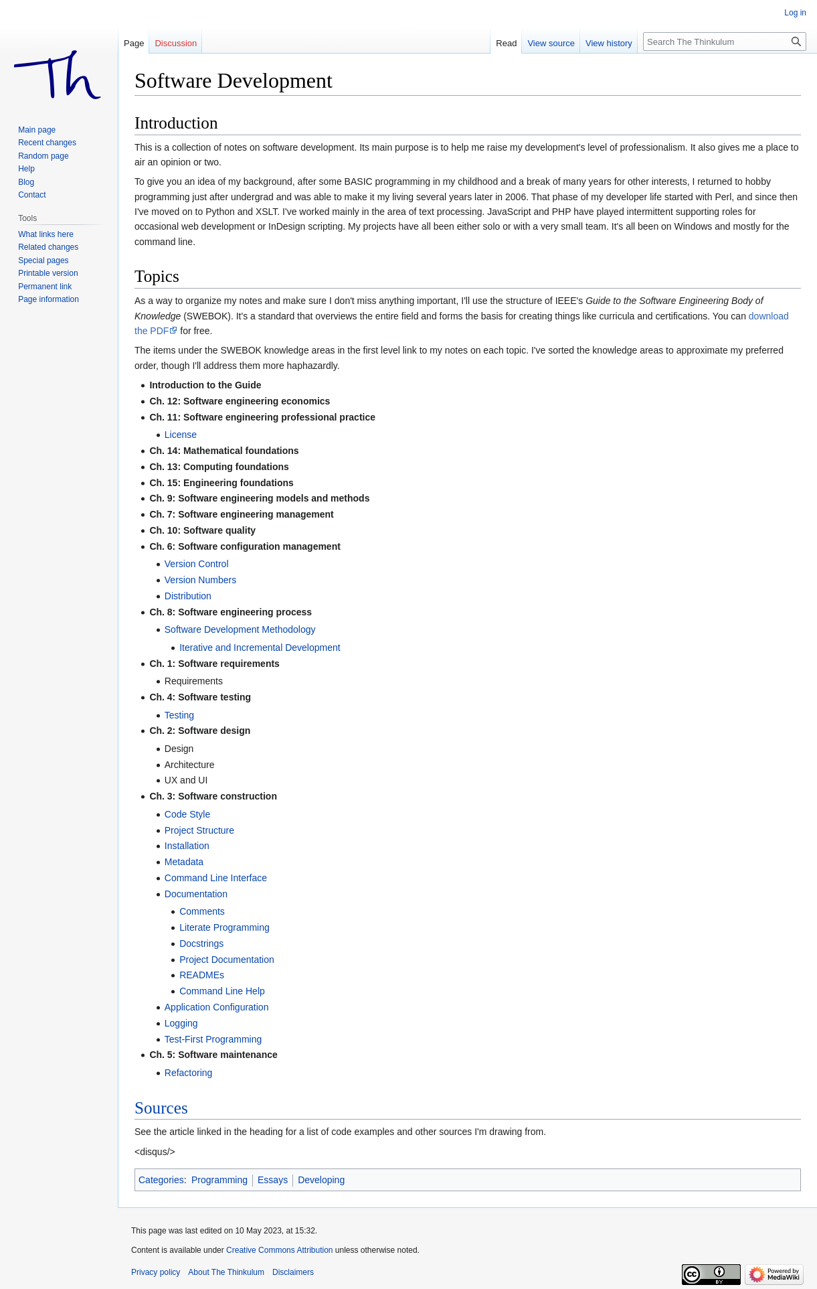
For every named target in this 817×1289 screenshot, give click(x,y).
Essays (273, 1179)
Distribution (188, 596)
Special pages (43, 260)
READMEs (201, 975)
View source (551, 43)
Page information (48, 299)
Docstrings (201, 943)
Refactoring (189, 1072)
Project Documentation (226, 959)
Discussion (176, 43)
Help (26, 168)
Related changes (48, 247)
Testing (179, 715)
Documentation (196, 894)
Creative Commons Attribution (279, 1250)
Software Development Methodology (240, 629)
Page (134, 43)
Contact (32, 195)
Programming (219, 1179)
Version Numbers (200, 580)
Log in (795, 12)
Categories (161, 1179)
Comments (202, 911)
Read (506, 43)
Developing (321, 1179)
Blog (26, 182)
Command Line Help (222, 991)
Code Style (187, 814)
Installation (187, 845)
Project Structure (199, 830)
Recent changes (47, 142)
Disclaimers (293, 1272)
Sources (161, 1108)
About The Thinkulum (226, 1272)
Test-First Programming (213, 1039)
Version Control (197, 563)
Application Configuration (217, 1007)
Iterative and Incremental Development (259, 647)
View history (608, 43)
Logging (181, 1023)
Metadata (184, 861)
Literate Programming (224, 927)
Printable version (48, 273)
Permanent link (45, 286)
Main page (37, 130)
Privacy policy (155, 1272)
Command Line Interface (216, 878)
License (181, 434)
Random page (43, 156)
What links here (46, 234)
